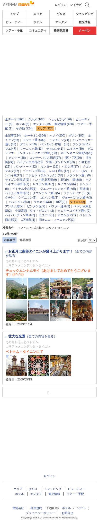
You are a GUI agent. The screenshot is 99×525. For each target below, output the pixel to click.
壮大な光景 (32, 336)
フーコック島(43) (31, 148)
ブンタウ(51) (81, 144)
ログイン (60, 5)
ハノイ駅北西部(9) (45, 179)
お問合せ (67, 513)
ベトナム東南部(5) (17, 193)
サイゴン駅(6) (67, 184)
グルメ (61, 14)
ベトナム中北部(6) (24, 188)
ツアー (81, 508)
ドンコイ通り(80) (34, 140)
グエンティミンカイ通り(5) (58, 188)
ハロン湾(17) (70, 166)
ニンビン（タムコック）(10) (44, 175)
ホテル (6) (22, 124)
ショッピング (84, 14)
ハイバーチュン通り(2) (20, 215)
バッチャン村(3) (19, 202)
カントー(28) (17, 157)
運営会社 (18, 508)
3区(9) (65, 179)
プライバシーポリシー (40, 513)
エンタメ (61, 22)
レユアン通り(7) (43, 184)
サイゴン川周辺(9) (17, 179)
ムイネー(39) (75, 148)
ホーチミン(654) (35, 135)
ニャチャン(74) (59, 140)
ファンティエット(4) (76, 193)
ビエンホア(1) (67, 215)
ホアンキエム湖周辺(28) (76, 153)
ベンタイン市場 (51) (54, 144)
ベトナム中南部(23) (30, 162)
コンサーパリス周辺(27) (45, 157)
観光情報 (84, 22)
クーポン (84, 30)
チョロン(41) (54, 148)
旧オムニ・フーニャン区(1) (57, 219)
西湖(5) (84, 188)
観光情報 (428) (64, 124)
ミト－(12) (80, 171)
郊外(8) (77, 179)
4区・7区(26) (73, 157)
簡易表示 (25, 240)
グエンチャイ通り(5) (46, 193)
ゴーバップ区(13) (34, 171)
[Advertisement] (49, 62)
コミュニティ (37, 30)
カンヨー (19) (49, 166)
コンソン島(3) (49, 197)
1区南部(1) (28, 219)
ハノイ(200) (57, 135)
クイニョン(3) (27, 197)
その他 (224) (24, 128)
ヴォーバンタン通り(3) (77, 197)
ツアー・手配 (14, 30)
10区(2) (60, 202)
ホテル (37, 22)
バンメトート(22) (25, 166)
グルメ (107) (36, 119)
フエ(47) (10, 148)
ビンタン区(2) (36, 206)
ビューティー (14, 22)
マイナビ (76, 5)
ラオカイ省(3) (43, 202)
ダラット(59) (28, 144)
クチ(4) (10, 197)
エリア (37, 14)
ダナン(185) (76, 135)
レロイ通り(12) (59, 171)
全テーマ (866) (14, 119)
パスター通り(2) (59, 206)
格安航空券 (61, 30)
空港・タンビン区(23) (60, 162)
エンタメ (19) (42, 124)
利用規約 (36, 508)
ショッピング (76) (60, 119)
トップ (14, 14)
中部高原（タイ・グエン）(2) (34, 210)
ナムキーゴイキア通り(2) (74, 210)
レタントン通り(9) (79, 175)
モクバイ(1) (46, 215)
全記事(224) (13, 135)
